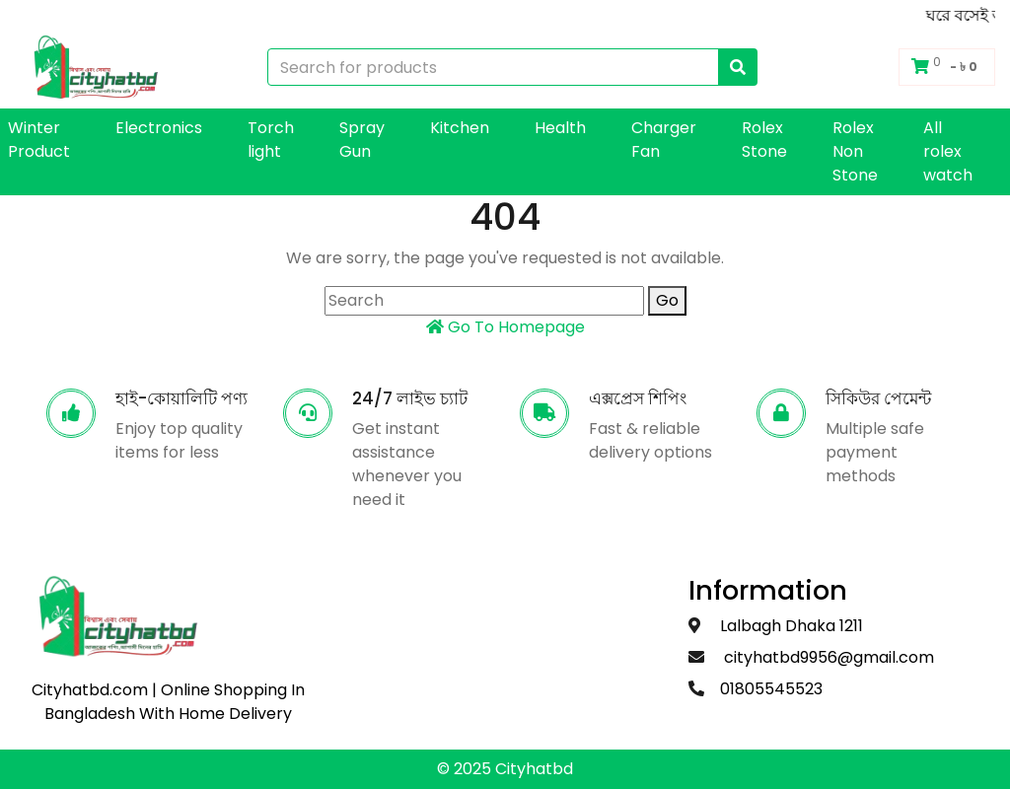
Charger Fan (663, 139)
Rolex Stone (764, 139)
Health (560, 127)
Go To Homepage (505, 327)
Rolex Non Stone (855, 151)
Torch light (271, 139)
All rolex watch (948, 151)
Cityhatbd (534, 768)
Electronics (158, 127)
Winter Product (39, 139)
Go (667, 300)
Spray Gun (362, 139)
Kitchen (459, 127)
